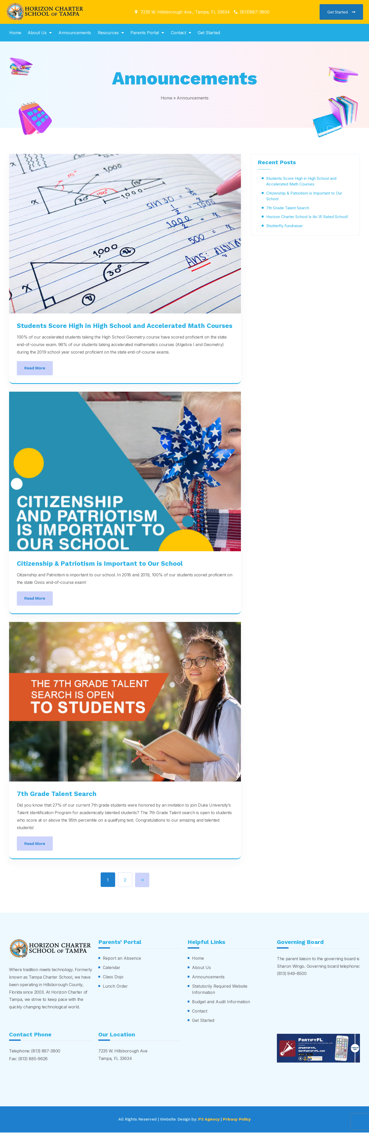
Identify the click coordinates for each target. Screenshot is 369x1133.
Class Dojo (113, 977)
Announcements (74, 32)
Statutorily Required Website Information (219, 990)
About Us (40, 32)
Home (15, 32)
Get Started (209, 32)
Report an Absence (122, 959)
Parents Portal (147, 32)
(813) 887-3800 (45, 1051)
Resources (111, 32)
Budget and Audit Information (221, 1002)
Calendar (111, 968)
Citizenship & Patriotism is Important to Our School (100, 563)
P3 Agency (208, 1119)
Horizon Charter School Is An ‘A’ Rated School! (307, 216)
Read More (35, 367)
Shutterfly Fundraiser (284, 225)
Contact (181, 32)
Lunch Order (115, 986)
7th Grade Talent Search (57, 794)
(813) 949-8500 (292, 974)
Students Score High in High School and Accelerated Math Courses (124, 325)
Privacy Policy (237, 1119)
